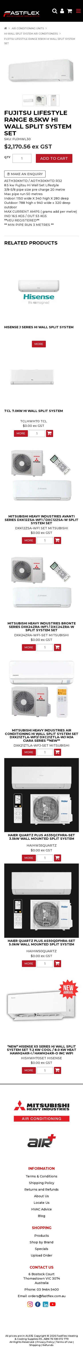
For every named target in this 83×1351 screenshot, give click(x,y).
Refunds (47, 1345)
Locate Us (42, 1203)
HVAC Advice (41, 1209)
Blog (41, 1216)
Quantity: (7, 157)
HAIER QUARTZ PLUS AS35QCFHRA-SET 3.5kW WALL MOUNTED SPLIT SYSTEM (41, 836)
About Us (41, 1196)
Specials (41, 1249)
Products (41, 1236)
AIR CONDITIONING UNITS (28, 28)
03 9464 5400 (48, 1289)
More (39, 344)
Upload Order (41, 1255)
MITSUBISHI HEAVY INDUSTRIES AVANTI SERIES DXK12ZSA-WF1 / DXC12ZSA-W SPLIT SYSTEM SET (41, 519)
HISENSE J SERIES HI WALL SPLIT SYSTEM (38, 327)
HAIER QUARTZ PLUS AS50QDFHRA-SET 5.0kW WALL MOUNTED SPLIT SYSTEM (41, 942)
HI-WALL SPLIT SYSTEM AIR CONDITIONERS (31, 33)
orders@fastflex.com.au (47, 1296)
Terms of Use (64, 1342)
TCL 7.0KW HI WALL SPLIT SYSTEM (33, 411)
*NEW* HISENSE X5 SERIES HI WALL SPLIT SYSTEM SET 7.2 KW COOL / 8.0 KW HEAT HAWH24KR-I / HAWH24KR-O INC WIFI (41, 1050)
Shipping (35, 1345)
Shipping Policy (41, 1183)
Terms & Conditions (41, 1176)
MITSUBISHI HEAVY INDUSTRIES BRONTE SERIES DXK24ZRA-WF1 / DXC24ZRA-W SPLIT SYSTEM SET (42, 626)
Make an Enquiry (27, 174)
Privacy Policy (45, 1342)
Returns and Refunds (41, 1189)
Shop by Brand (41, 1242)
